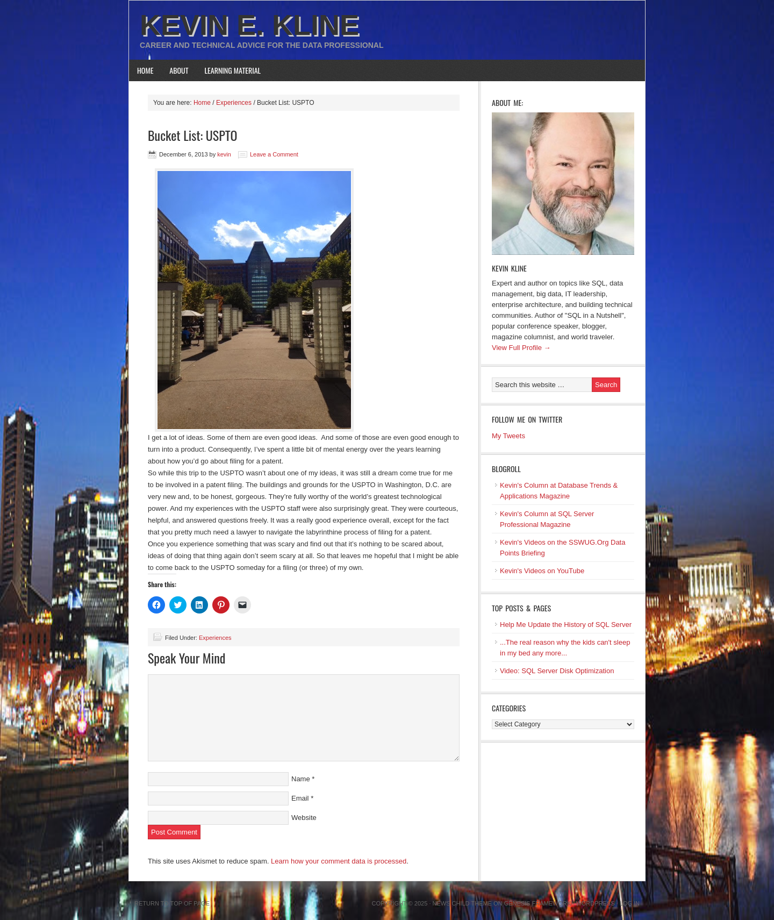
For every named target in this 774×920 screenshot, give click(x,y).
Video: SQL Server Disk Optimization (557, 671)
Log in (630, 903)
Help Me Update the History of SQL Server (566, 625)
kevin (224, 154)
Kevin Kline (509, 268)
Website (304, 818)
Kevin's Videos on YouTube (542, 571)
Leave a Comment (274, 154)
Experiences (215, 637)
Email (300, 798)
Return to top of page (172, 903)
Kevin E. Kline (249, 25)
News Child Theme (462, 903)
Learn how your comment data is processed (338, 861)
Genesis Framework (537, 903)
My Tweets (508, 436)
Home (145, 70)
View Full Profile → (521, 348)
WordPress (595, 903)
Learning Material (233, 70)
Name (300, 779)
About (178, 70)
